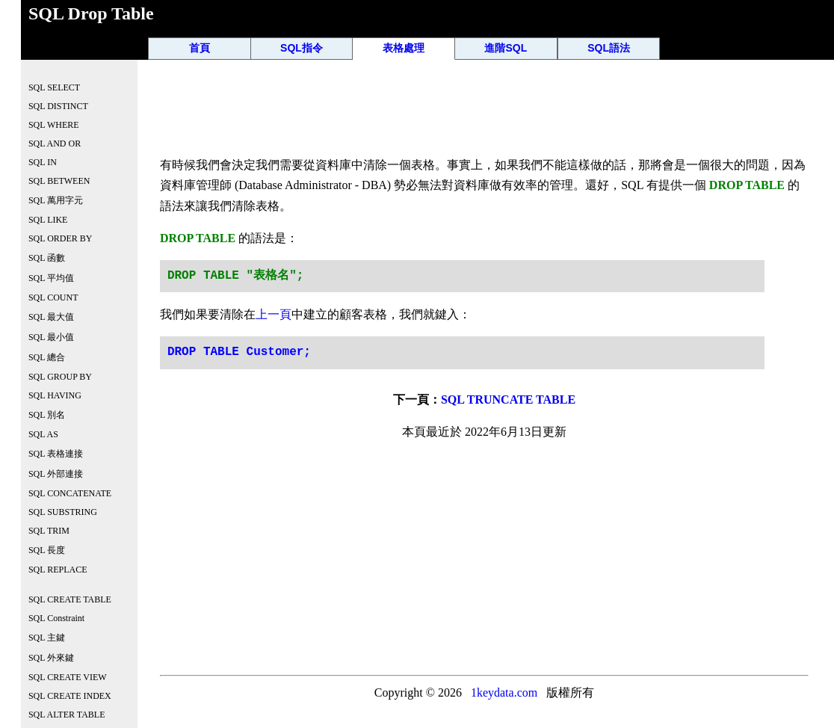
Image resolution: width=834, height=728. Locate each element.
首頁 (199, 48)
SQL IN (42, 162)
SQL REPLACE (57, 569)
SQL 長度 (46, 550)
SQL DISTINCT (58, 106)
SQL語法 (608, 48)
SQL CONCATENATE (69, 493)
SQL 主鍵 (46, 637)
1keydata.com (504, 692)
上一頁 (273, 314)
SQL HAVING (54, 395)
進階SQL (505, 48)
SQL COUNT (53, 297)
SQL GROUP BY (60, 376)
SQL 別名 (46, 415)
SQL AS (43, 434)
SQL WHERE (53, 125)
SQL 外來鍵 (51, 658)
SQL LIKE (48, 220)
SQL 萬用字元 (55, 200)
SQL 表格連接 (55, 453)
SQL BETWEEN (59, 181)
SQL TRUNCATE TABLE (508, 399)
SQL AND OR (54, 143)
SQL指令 (301, 48)
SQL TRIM (49, 530)
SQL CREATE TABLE (69, 599)
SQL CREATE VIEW (67, 677)
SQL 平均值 (51, 278)
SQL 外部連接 (55, 474)
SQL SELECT (54, 87)
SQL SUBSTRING (62, 512)
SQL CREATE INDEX (69, 696)
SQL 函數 (46, 258)
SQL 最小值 (51, 337)
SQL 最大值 (51, 317)
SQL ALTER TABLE (66, 714)
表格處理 (403, 48)
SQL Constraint (56, 618)
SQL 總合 (46, 357)
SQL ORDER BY (60, 238)
